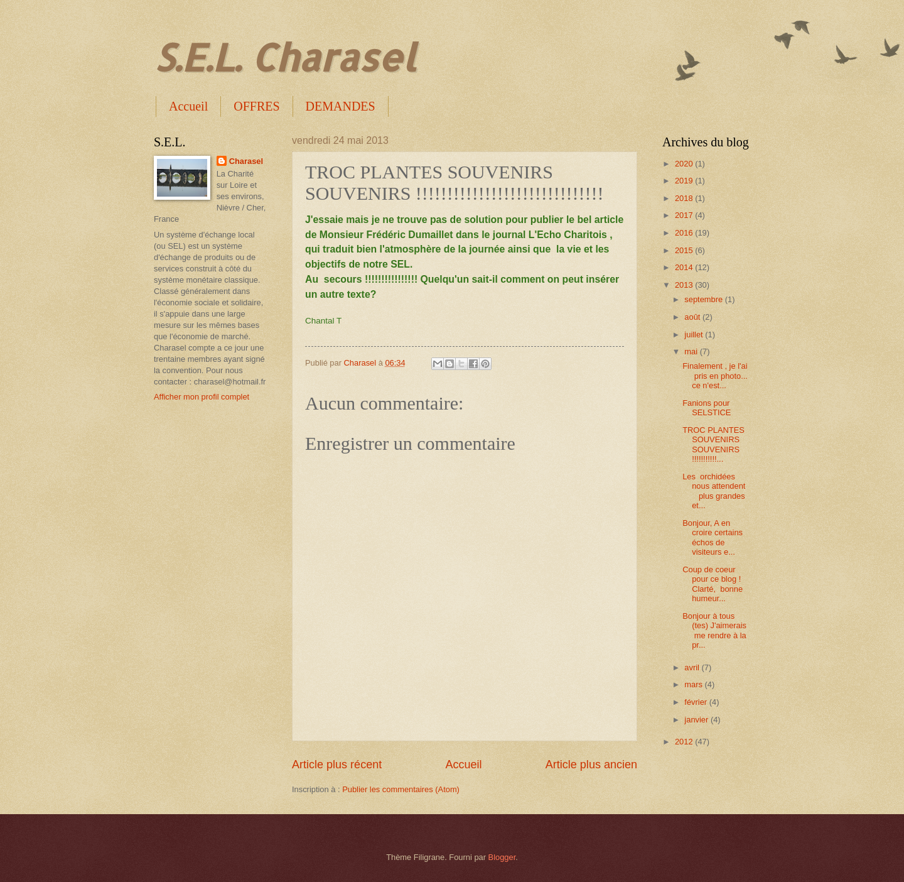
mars (694, 684)
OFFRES (256, 106)
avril (692, 667)
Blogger (502, 857)
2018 (685, 198)
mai (691, 351)
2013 (685, 285)
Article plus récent (337, 764)
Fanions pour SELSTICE (706, 407)
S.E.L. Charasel (285, 57)
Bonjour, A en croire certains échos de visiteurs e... (712, 537)
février (696, 702)
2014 (685, 267)
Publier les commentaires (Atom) (401, 789)
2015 (685, 250)
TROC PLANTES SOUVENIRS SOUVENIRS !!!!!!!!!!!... (713, 444)
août (693, 317)
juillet (694, 334)
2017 (685, 215)
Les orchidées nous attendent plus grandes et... (713, 491)
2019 (685, 180)
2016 (685, 232)
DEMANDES (340, 106)
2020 (685, 163)
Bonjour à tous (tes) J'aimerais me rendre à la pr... (714, 630)
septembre (704, 299)
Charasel (246, 161)
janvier (697, 719)
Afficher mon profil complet (201, 396)
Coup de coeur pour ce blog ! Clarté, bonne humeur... (712, 584)
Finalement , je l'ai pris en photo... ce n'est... (715, 375)
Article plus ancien (591, 764)
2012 (685, 741)
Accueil (188, 106)
